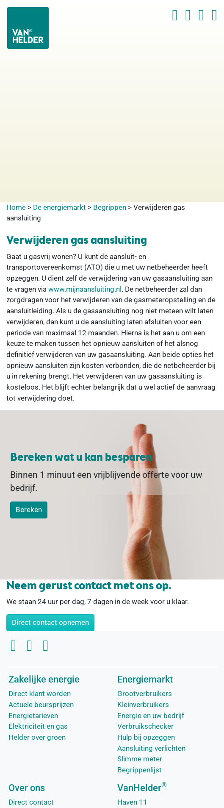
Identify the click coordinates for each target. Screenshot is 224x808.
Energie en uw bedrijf (150, 715)
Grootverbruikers (144, 693)
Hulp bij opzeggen (146, 737)
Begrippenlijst (139, 770)
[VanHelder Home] (28, 28)
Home (16, 207)
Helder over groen (37, 737)
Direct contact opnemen (50, 622)
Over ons (26, 788)
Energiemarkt (145, 679)
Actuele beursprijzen (41, 704)
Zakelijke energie (44, 679)
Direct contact (31, 802)
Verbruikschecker (145, 726)
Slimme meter (139, 759)
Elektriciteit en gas (38, 726)
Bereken (29, 509)
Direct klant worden (39, 693)
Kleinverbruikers (143, 704)
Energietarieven (33, 715)
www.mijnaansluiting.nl (85, 289)
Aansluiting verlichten (151, 748)
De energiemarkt (59, 207)
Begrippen (109, 207)
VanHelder (142, 788)
